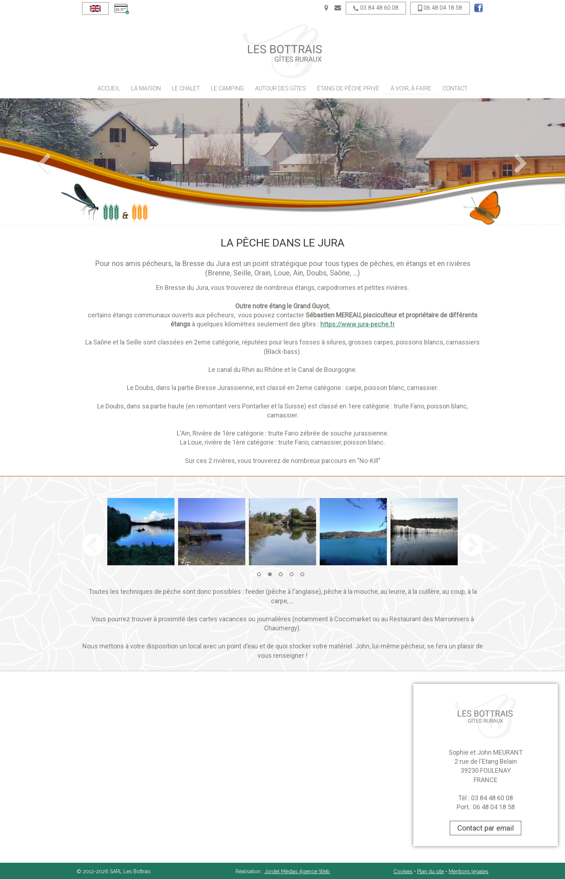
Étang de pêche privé (348, 88)
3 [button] (280, 574)
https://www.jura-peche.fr (357, 324)
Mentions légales (468, 871)
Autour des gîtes (280, 88)
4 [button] (291, 574)
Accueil (109, 88)
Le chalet (186, 88)
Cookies (403, 871)
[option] (140, 531)
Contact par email (485, 828)
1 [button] (259, 574)
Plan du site (430, 871)
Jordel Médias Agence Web (297, 871)
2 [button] (270, 574)
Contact (455, 88)
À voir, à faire (411, 88)
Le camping (227, 88)
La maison (146, 88)
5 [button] (302, 574)
